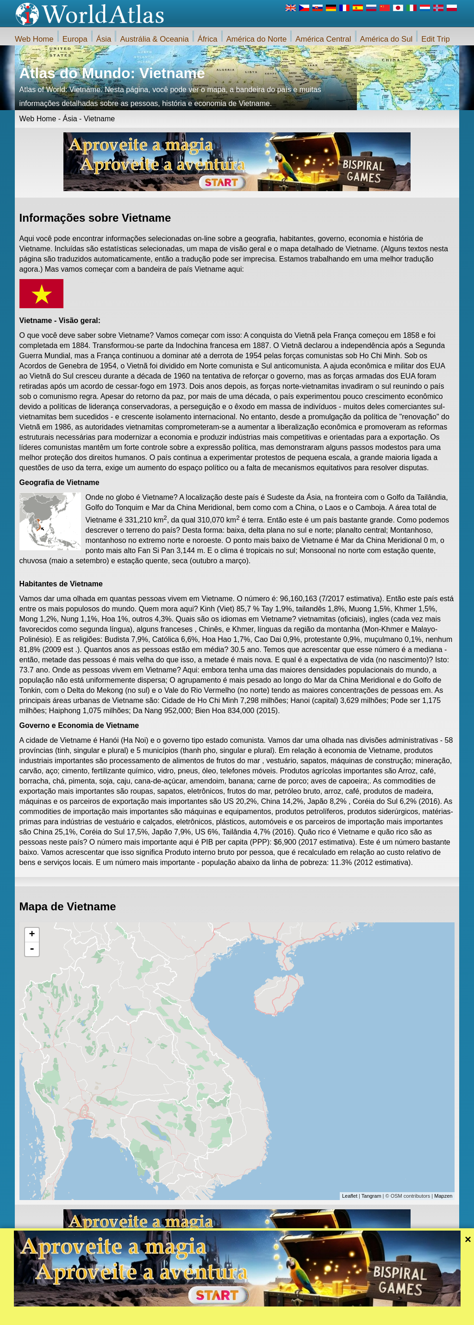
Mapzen (443, 1196)
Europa (74, 39)
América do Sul (386, 39)
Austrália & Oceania (154, 39)
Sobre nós (187, 1315)
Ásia (104, 39)
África (208, 39)
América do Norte (256, 39)
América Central (323, 39)
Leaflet (349, 1196)
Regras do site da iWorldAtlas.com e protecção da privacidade (281, 1315)
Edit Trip (435, 39)
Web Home (34, 39)
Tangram (371, 1196)
